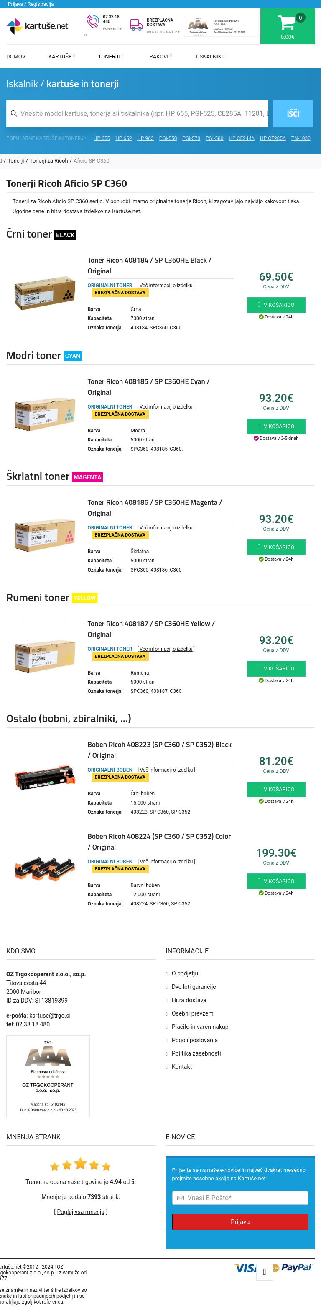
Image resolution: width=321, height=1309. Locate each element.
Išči (293, 113)
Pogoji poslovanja (195, 1040)
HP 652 (123, 138)
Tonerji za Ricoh (49, 161)
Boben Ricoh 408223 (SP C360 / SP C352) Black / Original (160, 750)
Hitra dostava (189, 1000)
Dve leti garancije (194, 986)
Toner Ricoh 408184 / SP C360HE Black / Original (150, 265)
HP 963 (146, 138)
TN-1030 (301, 138)
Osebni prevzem (193, 1013)
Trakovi (159, 56)
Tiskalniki (211, 56)
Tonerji (110, 56)
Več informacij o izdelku (166, 285)
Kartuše (61, 56)
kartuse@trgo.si (50, 1015)
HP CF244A (242, 138)
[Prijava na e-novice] (240, 1198)
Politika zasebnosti (196, 1053)
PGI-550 (168, 138)
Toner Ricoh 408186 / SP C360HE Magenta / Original (155, 508)
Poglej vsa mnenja (80, 1212)
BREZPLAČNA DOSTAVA (160, 22)
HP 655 (102, 138)
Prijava (240, 1222)
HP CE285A (273, 138)
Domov (15, 56)
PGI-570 (191, 138)
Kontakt (182, 1066)
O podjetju (185, 973)
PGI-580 (215, 138)
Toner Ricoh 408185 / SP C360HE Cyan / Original (149, 387)
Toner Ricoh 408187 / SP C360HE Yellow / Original (151, 629)
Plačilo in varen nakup (200, 1026)
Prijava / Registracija (31, 4)
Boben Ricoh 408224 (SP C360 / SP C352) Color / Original (159, 842)
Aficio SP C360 (92, 161)
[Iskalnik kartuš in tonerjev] (137, 113)
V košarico (276, 304)
